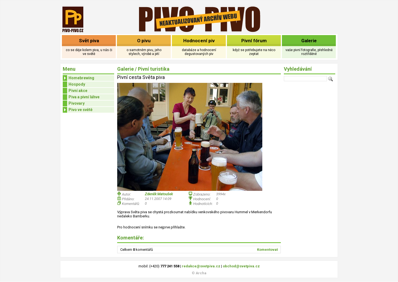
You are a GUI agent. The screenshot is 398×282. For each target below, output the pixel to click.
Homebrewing (78, 78)
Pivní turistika (153, 69)
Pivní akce (78, 90)
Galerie (309, 40)
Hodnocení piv (199, 40)
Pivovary (77, 103)
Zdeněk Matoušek (159, 194)
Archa (201, 273)
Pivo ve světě (78, 110)
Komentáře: (130, 238)
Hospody (77, 84)
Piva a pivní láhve (84, 97)
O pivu (144, 40)
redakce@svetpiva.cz (201, 266)
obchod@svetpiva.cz (241, 266)
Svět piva (89, 40)
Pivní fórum (254, 40)
